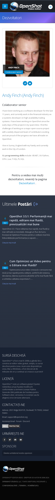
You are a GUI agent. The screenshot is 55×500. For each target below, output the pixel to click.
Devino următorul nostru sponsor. (18, 453)
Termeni (22, 485)
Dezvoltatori (27, 183)
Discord (26, 421)
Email (12, 421)
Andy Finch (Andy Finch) (23, 95)
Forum (19, 421)
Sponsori (9, 446)
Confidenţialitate (9, 485)
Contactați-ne (13, 405)
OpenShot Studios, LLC (11, 481)
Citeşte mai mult (9, 242)
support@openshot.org (17, 417)
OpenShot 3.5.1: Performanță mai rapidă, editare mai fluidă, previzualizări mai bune (31, 220)
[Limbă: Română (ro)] (50, 7)
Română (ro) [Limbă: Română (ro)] (33, 485)
